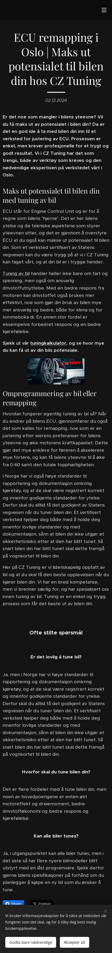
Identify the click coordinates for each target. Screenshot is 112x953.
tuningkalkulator (48, 343)
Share (13, 904)
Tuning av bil (16, 273)
